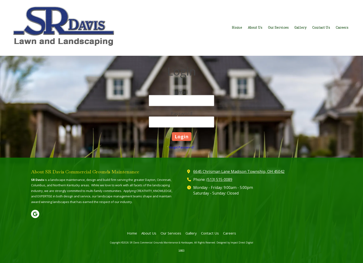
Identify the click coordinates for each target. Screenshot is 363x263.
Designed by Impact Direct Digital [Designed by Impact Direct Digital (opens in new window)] (235, 242)
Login (182, 250)
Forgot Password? (181, 147)
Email (182, 92)
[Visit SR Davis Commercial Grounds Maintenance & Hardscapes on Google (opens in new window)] (35, 214)
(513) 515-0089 (219, 179)
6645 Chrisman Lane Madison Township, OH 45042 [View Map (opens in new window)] (238, 171)
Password (181, 113)
